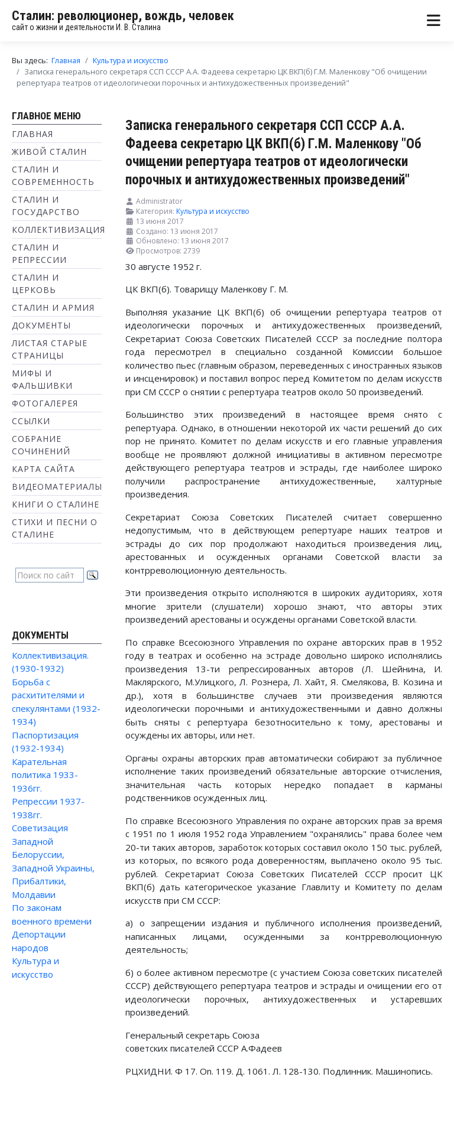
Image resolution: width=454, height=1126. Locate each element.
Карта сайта (43, 468)
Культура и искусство (212, 211)
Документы (41, 325)
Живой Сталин (49, 151)
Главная (32, 133)
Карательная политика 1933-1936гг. (45, 775)
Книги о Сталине (55, 504)
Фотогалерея (45, 403)
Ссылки (31, 421)
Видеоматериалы (57, 486)
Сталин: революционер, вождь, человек (123, 15)
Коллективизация (58, 229)
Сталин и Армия (53, 307)
